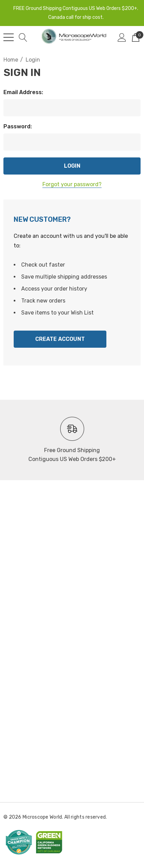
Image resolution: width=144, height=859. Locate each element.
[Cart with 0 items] (135, 37)
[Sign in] (122, 37)
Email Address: (23, 92)
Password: (17, 126)
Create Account (60, 339)
